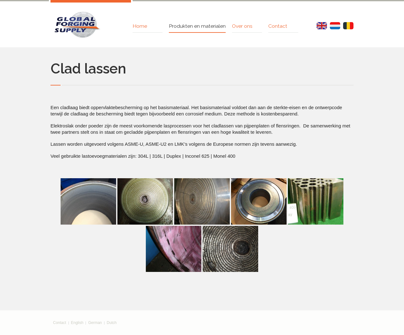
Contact (59, 322)
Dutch (111, 322)
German (95, 322)
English (77, 322)
